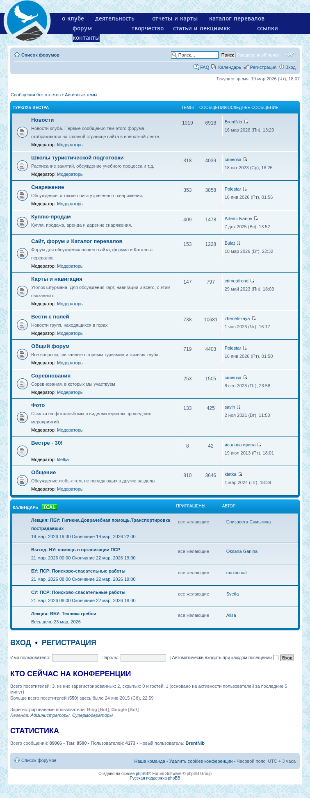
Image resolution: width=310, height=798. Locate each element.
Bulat (230, 243)
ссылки (267, 28)
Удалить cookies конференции (201, 761)
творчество (148, 28)
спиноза (233, 159)
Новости (42, 120)
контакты (86, 38)
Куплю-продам (51, 217)
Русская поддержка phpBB (155, 778)
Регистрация (263, 67)
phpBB (142, 773)
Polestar (233, 188)
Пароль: (109, 657)
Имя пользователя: (30, 657)
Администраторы (49, 715)
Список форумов (40, 54)
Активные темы (81, 94)
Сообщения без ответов (36, 94)
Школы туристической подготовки (77, 158)
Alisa (231, 615)
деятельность (114, 18)
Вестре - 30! (47, 443)
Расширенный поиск (258, 54)
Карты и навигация (56, 279)
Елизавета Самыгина (248, 521)
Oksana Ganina (242, 551)
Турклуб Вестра (31, 107)
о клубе (73, 18)
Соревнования (51, 376)
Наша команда (149, 761)
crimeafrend (236, 280)
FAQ (204, 67)
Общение (43, 472)
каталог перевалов (236, 18)
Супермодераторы (92, 715)
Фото (38, 405)
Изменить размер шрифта (290, 54)
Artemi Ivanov (238, 218)
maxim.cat (236, 572)
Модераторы (70, 144)
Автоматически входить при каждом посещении (225, 657)
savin (230, 407)
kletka (63, 459)
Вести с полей (50, 317)
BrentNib (233, 121)
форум (82, 28)
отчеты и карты (175, 18)
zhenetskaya (237, 318)
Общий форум (50, 346)
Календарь (229, 67)
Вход (290, 67)
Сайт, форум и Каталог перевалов (77, 241)
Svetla (232, 593)
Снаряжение (47, 187)
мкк (224, 28)
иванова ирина (240, 444)
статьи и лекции (197, 28)
